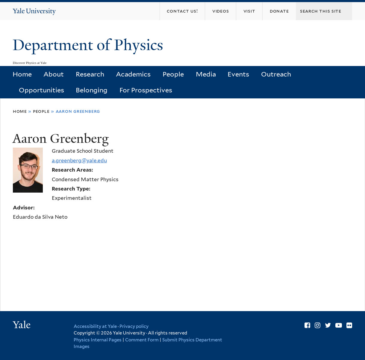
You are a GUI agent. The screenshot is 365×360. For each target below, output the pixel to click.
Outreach (276, 74)
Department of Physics (90, 45)
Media (206, 74)
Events (238, 74)
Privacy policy (134, 326)
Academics (133, 74)
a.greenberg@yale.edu (79, 161)
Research (90, 74)
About (53, 74)
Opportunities (41, 90)
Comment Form (142, 340)
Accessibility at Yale (95, 326)
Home (22, 74)
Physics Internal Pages (98, 340)
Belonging (91, 90)
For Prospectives (145, 90)
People (173, 74)
